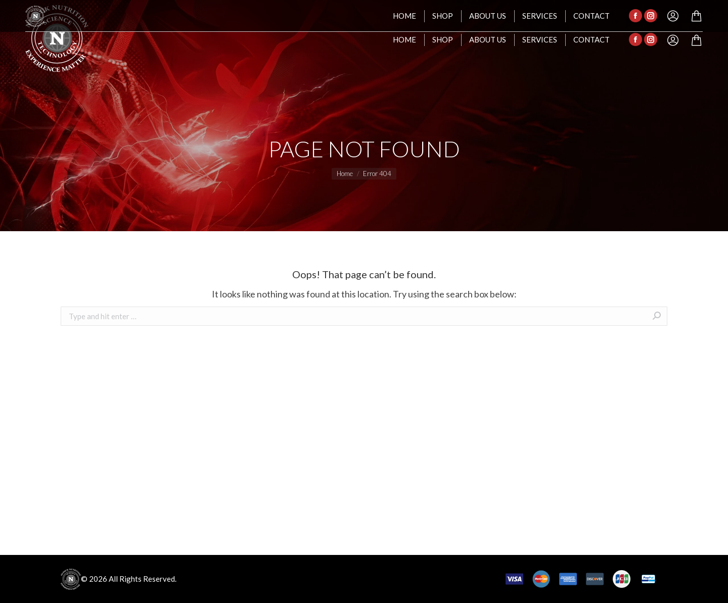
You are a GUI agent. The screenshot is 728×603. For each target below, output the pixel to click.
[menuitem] (404, 39)
